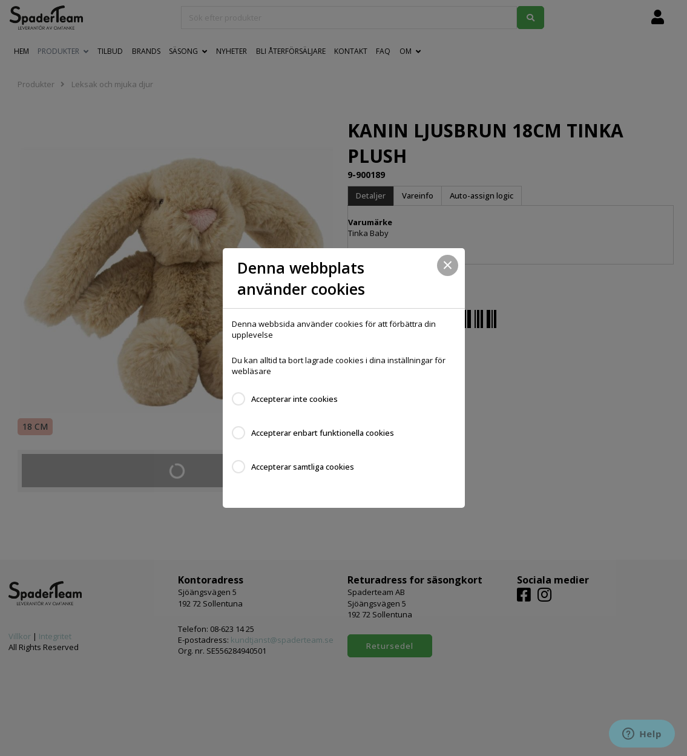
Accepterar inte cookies (294, 398)
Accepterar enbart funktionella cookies (322, 432)
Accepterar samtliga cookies (302, 466)
